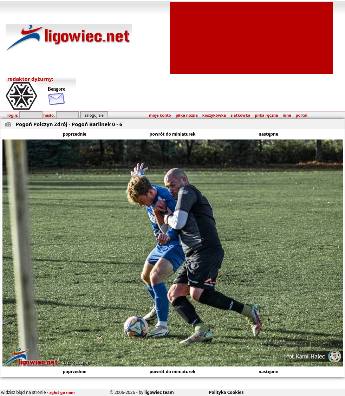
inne (286, 115)
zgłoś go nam (62, 392)
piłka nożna (187, 115)
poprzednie (74, 134)
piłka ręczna (266, 115)
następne (268, 134)
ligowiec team (159, 392)
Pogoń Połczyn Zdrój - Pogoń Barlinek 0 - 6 (69, 124)
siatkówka (240, 115)
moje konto (160, 115)
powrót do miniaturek (173, 134)
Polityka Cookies (226, 392)
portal (301, 115)
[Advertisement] (251, 37)
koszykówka (214, 115)
